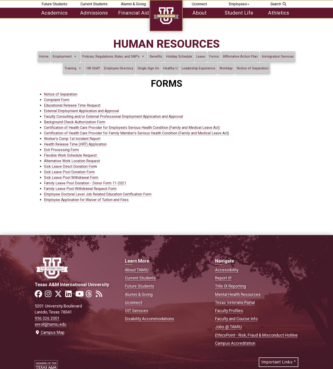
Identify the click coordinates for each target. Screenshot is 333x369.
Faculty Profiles (229, 310)
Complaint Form (56, 100)
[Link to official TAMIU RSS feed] (100, 295)
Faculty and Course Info (236, 318)
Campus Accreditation (235, 343)
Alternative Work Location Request (72, 161)
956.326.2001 (47, 318)
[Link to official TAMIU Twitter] (59, 295)
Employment (62, 57)
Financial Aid (133, 13)
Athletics (278, 13)
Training (70, 68)
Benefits (156, 57)
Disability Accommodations (149, 318)
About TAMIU (136, 270)
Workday (226, 68)
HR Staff (93, 68)
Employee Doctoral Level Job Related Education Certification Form (97, 194)
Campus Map (50, 332)
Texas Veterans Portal (235, 302)
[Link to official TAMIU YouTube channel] (80, 295)
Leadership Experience (198, 68)
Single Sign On (148, 68)
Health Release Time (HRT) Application (75, 144)
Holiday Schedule (179, 57)
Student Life (239, 13)
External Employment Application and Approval (81, 111)
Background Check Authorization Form (74, 122)
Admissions (94, 13)
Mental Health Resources (238, 294)
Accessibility (226, 270)
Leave (200, 57)
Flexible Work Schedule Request (71, 155)
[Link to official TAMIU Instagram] (49, 295)
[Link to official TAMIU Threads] (90, 295)
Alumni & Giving (133, 4)
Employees (239, 4)
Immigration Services (278, 57)
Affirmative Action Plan (240, 57)
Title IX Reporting (230, 286)
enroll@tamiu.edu (50, 324)
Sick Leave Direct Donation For (69, 166)
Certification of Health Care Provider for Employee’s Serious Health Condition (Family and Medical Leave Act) (132, 127)
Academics (54, 13)
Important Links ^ (278, 362)
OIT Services (136, 310)
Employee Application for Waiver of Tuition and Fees (86, 200)
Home (44, 57)
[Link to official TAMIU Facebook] (39, 295)
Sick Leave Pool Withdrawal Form (71, 177)
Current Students (94, 4)
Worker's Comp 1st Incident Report (72, 138)
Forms (214, 57)
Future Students (54, 4)
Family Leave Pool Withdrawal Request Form (80, 188)
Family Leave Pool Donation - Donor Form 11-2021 (85, 183)
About (199, 13)
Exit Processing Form (61, 150)
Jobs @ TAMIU (228, 327)
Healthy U (170, 68)
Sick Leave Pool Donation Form (69, 172)
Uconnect (199, 4)
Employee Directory (118, 68)
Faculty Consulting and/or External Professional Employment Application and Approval (113, 116)
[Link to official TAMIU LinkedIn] (69, 295)
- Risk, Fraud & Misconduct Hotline (256, 335)
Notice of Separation (252, 68)
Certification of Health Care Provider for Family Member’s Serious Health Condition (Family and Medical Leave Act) (136, 133)
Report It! (223, 278)
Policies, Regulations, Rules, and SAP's (110, 57)
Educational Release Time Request (72, 105)
